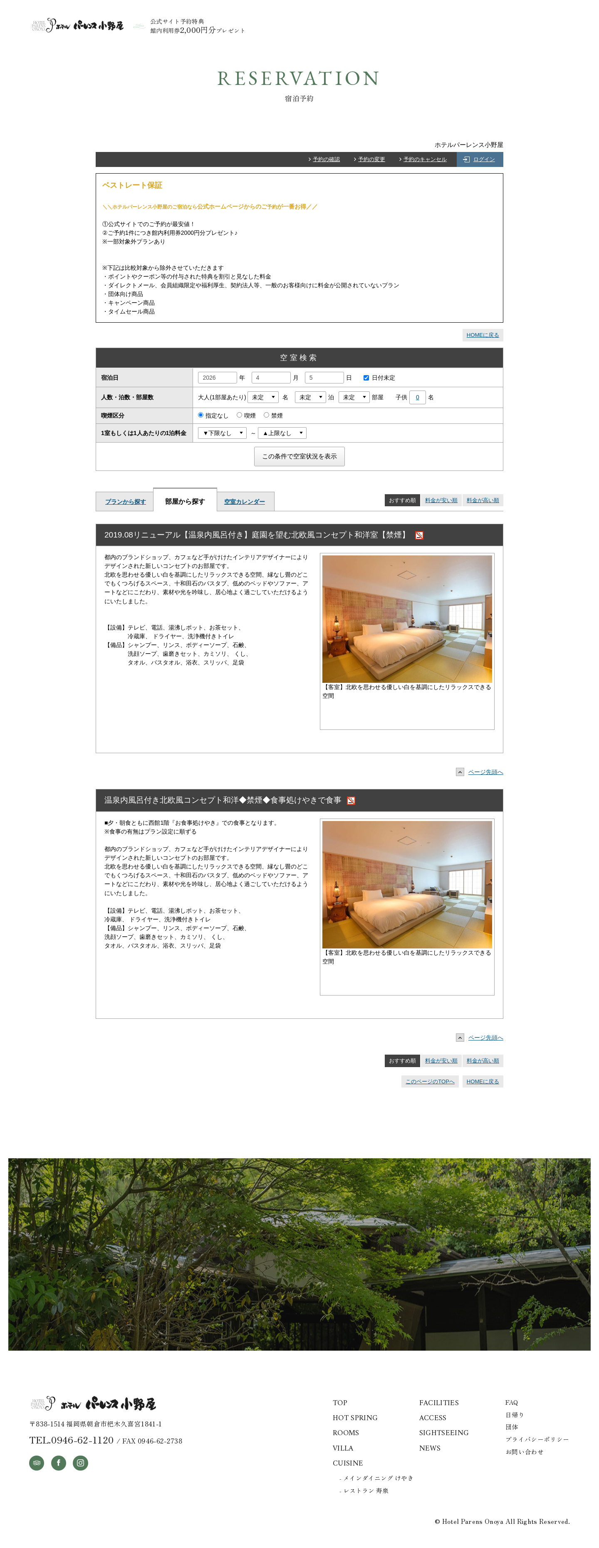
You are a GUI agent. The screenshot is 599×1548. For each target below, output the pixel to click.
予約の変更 (371, 159)
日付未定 (377, 377)
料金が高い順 (483, 500)
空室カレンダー (244, 501)
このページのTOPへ (430, 1081)
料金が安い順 (441, 500)
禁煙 (273, 415)
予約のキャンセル (425, 159)
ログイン (484, 159)
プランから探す (125, 501)
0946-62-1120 (82, 1439)
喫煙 (246, 415)
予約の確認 (326, 159)
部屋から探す (185, 501)
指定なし (213, 415)
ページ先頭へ (481, 772)
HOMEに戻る (483, 335)
